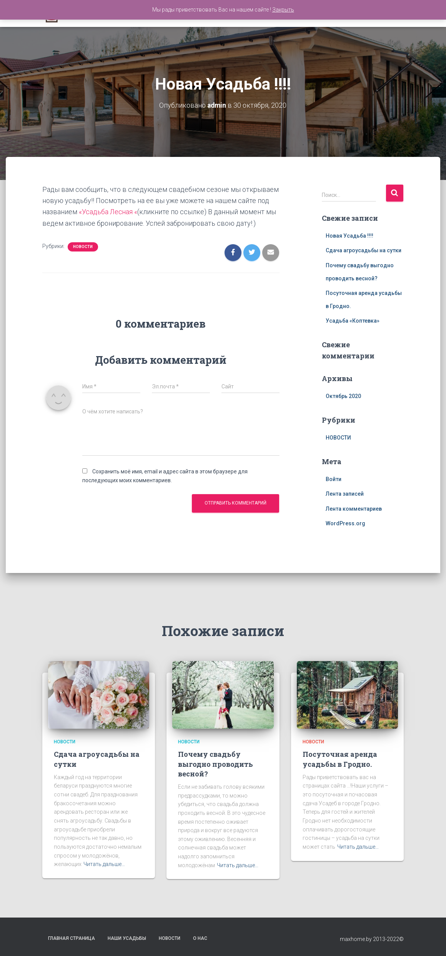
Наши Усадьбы (127, 938)
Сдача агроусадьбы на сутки (363, 250)
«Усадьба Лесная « (108, 212)
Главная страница (71, 938)
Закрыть (283, 10)
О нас (200, 938)
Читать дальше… (104, 864)
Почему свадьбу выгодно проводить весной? (215, 763)
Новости (169, 938)
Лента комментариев (354, 509)
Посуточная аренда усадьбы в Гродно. (340, 758)
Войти (333, 479)
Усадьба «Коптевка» (352, 321)
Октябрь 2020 (343, 396)
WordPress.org (345, 523)
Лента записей (345, 494)
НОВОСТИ (83, 246)
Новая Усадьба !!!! (349, 235)
